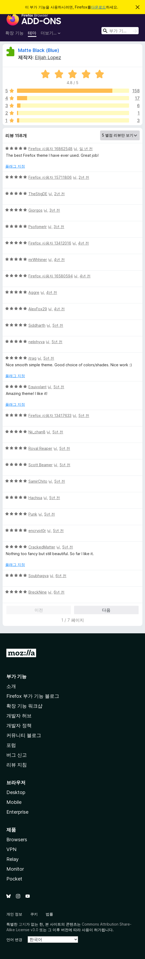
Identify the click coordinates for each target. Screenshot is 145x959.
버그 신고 (16, 755)
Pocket (14, 879)
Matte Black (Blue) (38, 50)
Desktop (15, 792)
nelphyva (36, 341)
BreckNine (37, 592)
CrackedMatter (41, 547)
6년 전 (61, 575)
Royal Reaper (40, 448)
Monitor (15, 869)
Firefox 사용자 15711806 (50, 177)
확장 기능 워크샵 (24, 706)
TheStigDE (37, 193)
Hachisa (35, 497)
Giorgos (35, 210)
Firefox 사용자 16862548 (50, 148)
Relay (12, 859)
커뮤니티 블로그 (23, 735)
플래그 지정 (15, 166)
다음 (106, 610)
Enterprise (17, 812)
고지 (22, 924)
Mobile (14, 802)
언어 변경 (14, 939)
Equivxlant (37, 387)
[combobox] (120, 30)
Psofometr (37, 226)
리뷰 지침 (16, 765)
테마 (32, 33)
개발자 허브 (19, 715)
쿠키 (34, 914)
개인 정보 (14, 914)
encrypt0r (37, 530)
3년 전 (54, 210)
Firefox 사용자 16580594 (50, 276)
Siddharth (36, 325)
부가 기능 (16, 676)
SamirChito (37, 481)
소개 (11, 686)
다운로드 (98, 7)
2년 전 (84, 177)
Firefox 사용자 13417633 (49, 415)
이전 (39, 610)
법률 (49, 914)
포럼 (11, 745)
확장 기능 (14, 33)
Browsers (16, 839)
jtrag (32, 358)
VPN (11, 849)
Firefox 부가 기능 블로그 (32, 696)
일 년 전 (86, 148)
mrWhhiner (37, 259)
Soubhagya (38, 575)
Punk (32, 514)
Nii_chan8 (36, 432)
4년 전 (83, 243)
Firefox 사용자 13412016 (49, 243)
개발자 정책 (19, 725)
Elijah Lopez (48, 57)
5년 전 (57, 325)
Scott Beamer (40, 465)
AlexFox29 (37, 309)
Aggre (33, 292)
